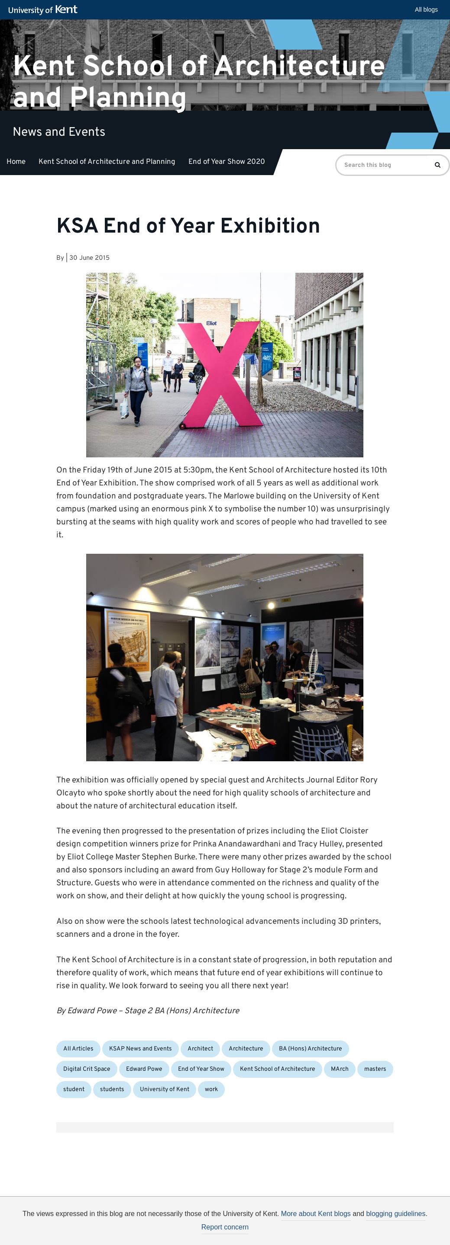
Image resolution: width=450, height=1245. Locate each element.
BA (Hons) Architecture (310, 1049)
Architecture (246, 1049)
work (211, 1089)
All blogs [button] (426, 9)
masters (375, 1069)
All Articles (78, 1049)
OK (367, 1230)
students (112, 1089)
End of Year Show (201, 1069)
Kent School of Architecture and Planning (199, 82)
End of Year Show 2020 (226, 162)
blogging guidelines (395, 1213)
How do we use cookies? (282, 1229)
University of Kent (164, 1089)
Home (16, 162)
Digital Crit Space (86, 1069)
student (73, 1089)
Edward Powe (144, 1069)
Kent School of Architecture (277, 1069)
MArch (340, 1069)
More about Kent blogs (316, 1213)
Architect (200, 1049)
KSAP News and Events (140, 1049)
